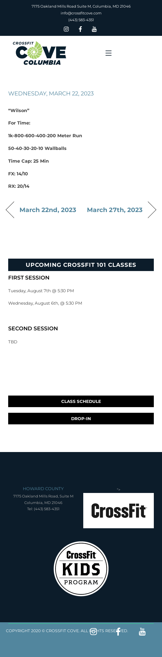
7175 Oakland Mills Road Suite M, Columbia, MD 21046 (81, 6)
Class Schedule (81, 401)
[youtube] (94, 28)
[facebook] (80, 28)
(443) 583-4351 (81, 20)
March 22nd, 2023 (47, 209)
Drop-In (81, 418)
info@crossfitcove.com (81, 13)
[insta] (66, 28)
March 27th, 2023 (115, 209)
